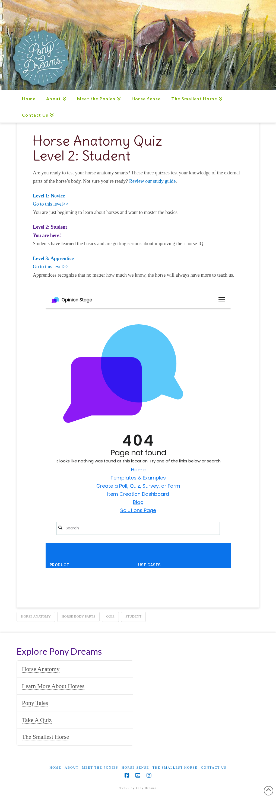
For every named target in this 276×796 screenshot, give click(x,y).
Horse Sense (135, 767)
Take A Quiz (37, 720)
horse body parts (78, 616)
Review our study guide (152, 181)
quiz (110, 616)
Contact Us (214, 767)
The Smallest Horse (45, 736)
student (133, 616)
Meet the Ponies (100, 767)
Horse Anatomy (41, 669)
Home (55, 767)
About (71, 767)
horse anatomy (36, 616)
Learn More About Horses (53, 686)
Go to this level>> (50, 204)
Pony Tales (35, 702)
